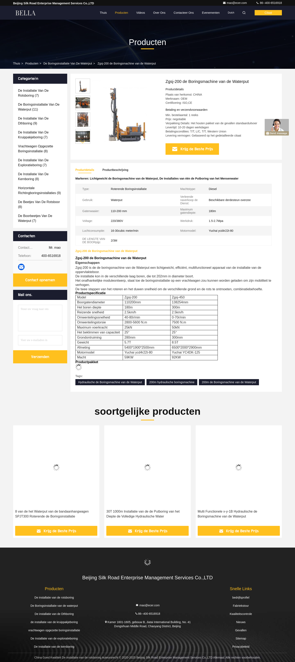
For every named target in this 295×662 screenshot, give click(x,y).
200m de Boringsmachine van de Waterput (229, 382)
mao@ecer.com (235, 3)
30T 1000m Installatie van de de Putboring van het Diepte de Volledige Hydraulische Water (142, 514)
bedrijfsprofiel (240, 597)
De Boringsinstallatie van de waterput (67, 63)
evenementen (211, 12)
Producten (121, 12)
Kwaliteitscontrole (241, 614)
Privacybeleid (240, 646)
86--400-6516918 (269, 3)
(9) (33, 121)
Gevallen (240, 630)
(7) (33, 93)
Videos (140, 12)
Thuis (103, 12)
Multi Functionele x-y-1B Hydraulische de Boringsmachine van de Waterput (227, 514)
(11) (38, 107)
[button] (82, 142)
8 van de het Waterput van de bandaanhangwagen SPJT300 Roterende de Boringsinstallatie (52, 514)
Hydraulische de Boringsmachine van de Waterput (110, 382)
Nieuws (241, 622)
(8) (35, 149)
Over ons (159, 12)
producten (31, 63)
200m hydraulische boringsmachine (171, 382)
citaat (268, 12)
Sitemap (241, 638)
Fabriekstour (241, 605)
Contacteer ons (184, 12)
